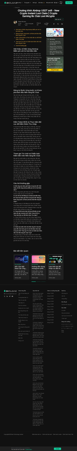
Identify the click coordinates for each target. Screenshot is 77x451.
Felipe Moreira (22, 21)
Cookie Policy (28, 449)
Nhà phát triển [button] (50, 2)
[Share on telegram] (9, 296)
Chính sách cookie (57, 434)
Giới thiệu (40, 2)
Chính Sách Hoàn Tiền (68, 434)
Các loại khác (18, 264)
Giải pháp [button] (19, 2)
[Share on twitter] (4, 296)
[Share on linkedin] (7, 296)
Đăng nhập (61, 2)
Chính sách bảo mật (47, 434)
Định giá (35, 2)
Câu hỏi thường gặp (21, 45)
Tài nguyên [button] (27, 2)
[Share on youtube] (12, 296)
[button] (56, 2)
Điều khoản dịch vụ (36, 434)
